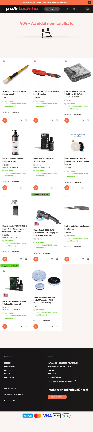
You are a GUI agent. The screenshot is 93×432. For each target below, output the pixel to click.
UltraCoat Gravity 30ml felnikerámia (43, 159)
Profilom (8, 370)
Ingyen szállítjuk (40, 194)
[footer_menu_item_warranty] (62, 381)
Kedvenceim (9, 377)
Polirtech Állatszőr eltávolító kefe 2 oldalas (46, 92)
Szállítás (52, 374)
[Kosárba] (4, 120)
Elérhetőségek (54, 377)
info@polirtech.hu (15, 394)
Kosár (7, 374)
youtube (14, 400)
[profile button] (80, 9)
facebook (4, 400)
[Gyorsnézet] (26, 120)
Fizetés (51, 370)
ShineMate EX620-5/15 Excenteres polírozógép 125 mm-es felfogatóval (45, 232)
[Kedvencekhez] (20, 120)
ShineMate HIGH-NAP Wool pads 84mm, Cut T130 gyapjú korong (76, 161)
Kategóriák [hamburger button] (52, 9)
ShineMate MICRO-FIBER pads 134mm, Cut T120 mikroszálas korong (44, 300)
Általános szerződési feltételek (63, 363)
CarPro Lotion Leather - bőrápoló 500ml (13, 159)
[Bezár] (89, 2)
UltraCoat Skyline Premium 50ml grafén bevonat (14, 302)
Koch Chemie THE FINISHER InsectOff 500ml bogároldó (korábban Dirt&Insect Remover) (14, 230)
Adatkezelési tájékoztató (59, 366)
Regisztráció (10, 366)
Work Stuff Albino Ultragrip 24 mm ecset (14, 92)
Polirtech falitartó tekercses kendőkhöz (77, 227)
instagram (9, 400)
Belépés (7, 363)
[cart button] (87, 9)
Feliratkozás (57, 397)
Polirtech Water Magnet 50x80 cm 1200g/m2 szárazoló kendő (75, 94)
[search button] (67, 9)
